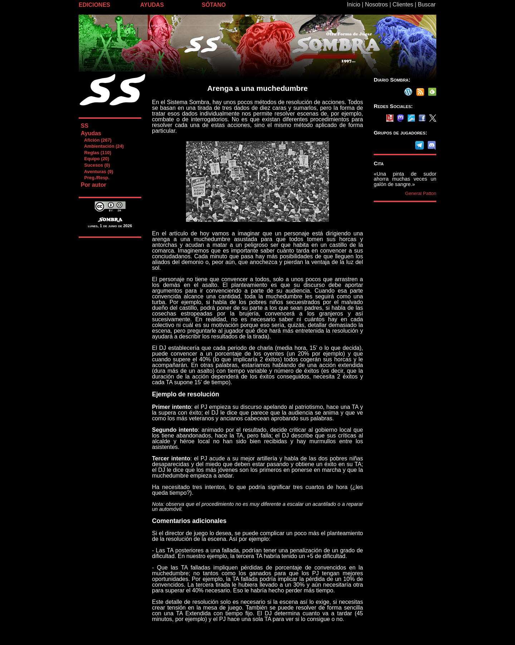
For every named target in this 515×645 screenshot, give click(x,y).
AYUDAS (152, 5)
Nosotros (376, 4)
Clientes (402, 4)
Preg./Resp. (94, 177)
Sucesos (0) (95, 165)
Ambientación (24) (102, 146)
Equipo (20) (94, 158)
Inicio (353, 4)
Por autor (93, 185)
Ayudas (91, 133)
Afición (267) (96, 140)
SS (84, 126)
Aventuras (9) (96, 171)
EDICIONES (94, 5)
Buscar (427, 4)
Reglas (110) (95, 152)
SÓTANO (214, 5)
